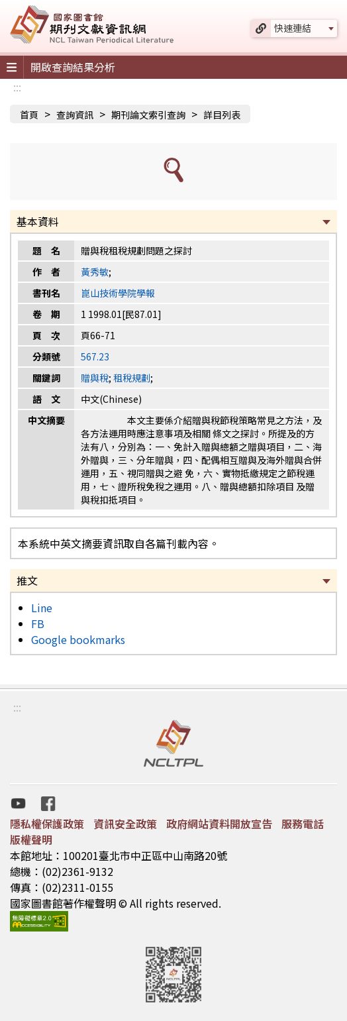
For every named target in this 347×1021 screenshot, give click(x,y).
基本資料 (38, 221)
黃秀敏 (95, 271)
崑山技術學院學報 (118, 292)
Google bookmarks (78, 639)
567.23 (95, 356)
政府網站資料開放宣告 (219, 824)
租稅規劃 (131, 377)
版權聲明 (31, 839)
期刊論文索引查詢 (148, 114)
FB (37, 623)
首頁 (29, 114)
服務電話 (302, 824)
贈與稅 (95, 377)
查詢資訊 (74, 114)
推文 (27, 580)
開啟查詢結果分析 (72, 67)
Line (41, 608)
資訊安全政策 (125, 824)
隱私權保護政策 (47, 824)
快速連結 (292, 27)
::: (17, 87)
